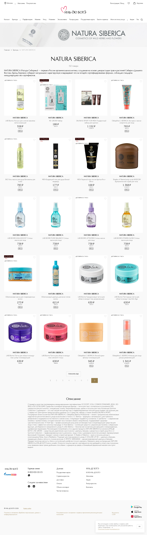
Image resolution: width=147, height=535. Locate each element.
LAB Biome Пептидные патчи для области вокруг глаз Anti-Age (127, 298)
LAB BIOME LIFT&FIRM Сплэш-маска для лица (91, 239)
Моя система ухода (117, 19)
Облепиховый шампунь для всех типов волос (56, 298)
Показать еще (73, 374)
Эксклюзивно (62, 19)
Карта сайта (27, 508)
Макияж (37, 19)
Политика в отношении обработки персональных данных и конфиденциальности (22, 513)
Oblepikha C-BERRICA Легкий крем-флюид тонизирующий (91, 357)
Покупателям (31, 3)
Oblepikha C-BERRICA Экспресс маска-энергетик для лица (127, 122)
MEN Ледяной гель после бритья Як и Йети (91, 180)
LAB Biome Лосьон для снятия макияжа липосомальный (20, 122)
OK (139, 526)
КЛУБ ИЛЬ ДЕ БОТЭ (93, 472)
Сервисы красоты (63, 476)
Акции (132, 19)
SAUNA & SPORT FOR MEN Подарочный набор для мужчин (91, 122)
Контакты (89, 487)
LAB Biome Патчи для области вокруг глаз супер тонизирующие (20, 357)
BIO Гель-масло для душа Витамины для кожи (20, 180)
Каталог (7, 19)
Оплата (59, 483)
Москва (8, 3)
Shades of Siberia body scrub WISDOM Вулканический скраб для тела (127, 180)
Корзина (138, 3)
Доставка (60, 480)
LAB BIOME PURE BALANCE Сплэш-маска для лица (55, 239)
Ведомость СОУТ (115, 513)
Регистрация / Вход (117, 3)
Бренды (15, 19)
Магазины (21, 3)
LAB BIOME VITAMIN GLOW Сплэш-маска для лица (127, 239)
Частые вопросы (62, 491)
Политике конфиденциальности (108, 529)
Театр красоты (91, 483)
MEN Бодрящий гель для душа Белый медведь (56, 180)
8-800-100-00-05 (35, 472)
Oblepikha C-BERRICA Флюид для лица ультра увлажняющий (127, 357)
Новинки (52, 19)
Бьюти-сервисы (102, 19)
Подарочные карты (88, 19)
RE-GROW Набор (55, 121)
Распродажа (73, 19)
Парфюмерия (27, 19)
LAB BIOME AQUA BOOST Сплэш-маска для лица (20, 239)
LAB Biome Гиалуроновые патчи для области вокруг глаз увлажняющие (91, 298)
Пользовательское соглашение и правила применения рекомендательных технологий (79, 513)
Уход (44, 19)
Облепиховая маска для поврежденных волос (20, 298)
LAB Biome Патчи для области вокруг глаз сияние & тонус (56, 357)
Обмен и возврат (63, 487)
